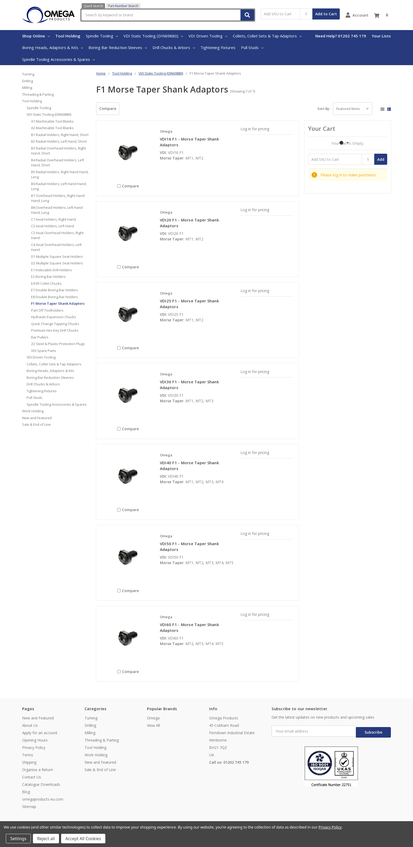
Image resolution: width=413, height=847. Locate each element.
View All (153, 725)
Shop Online (36, 35)
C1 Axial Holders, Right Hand (53, 219)
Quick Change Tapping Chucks (55, 323)
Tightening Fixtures (217, 47)
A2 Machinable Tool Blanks (52, 127)
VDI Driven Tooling (208, 35)
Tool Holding (67, 35)
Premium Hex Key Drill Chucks (54, 330)
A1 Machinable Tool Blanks (52, 121)
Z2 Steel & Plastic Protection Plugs (58, 343)
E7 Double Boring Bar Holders (54, 290)
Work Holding (32, 411)
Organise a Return (37, 769)
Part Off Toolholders (47, 310)
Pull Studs (252, 47)
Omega (153, 717)
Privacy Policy (33, 747)
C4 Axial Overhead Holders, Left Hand (56, 247)
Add (380, 159)
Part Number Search (123, 6)
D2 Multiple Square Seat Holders (57, 263)
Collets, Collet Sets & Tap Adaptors (267, 35)
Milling (27, 87)
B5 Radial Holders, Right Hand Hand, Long (59, 175)
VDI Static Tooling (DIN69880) (153, 35)
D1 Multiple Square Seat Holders (57, 256)
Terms (27, 754)
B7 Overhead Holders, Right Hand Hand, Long (58, 198)
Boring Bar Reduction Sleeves (117, 47)
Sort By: (323, 108)
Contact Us (31, 777)
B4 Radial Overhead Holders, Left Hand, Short (57, 163)
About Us (30, 725)
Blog (26, 791)
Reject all (46, 838)
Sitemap (29, 806)
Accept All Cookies (83, 838)
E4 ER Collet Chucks (46, 283)
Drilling (27, 81)
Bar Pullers (39, 337)
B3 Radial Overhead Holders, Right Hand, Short (58, 151)
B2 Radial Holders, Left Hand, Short (59, 141)
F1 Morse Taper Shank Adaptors (58, 303)
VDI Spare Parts (43, 350)
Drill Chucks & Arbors (174, 47)
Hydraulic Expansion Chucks (53, 316)
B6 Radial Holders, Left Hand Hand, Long (59, 186)
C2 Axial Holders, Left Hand (52, 226)
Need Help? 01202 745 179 (340, 35)
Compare (107, 108)
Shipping (29, 762)
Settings (18, 838)
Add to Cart (326, 13)
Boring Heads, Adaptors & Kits (52, 47)
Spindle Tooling (102, 35)
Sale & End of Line (36, 424)
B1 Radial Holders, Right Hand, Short (59, 134)
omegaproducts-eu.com (42, 799)
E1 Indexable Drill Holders (51, 270)
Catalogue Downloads (41, 784)
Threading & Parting (38, 94)
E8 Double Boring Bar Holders (54, 296)
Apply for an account (39, 732)
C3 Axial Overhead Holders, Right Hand (57, 235)
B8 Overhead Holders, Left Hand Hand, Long (57, 210)
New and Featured (37, 417)
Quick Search (93, 6)
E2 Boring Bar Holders (48, 276)
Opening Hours (35, 740)
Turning (28, 74)
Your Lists (381, 35)
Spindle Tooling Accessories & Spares (58, 59)
